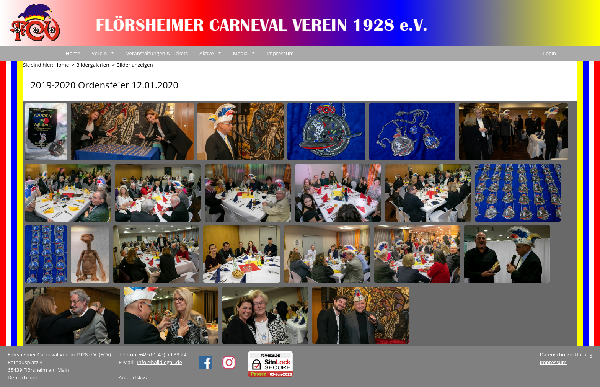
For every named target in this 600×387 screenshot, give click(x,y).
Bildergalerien (92, 64)
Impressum (280, 53)
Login (549, 53)
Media (240, 53)
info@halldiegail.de (159, 362)
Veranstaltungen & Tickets (157, 53)
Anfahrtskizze (135, 377)
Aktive (206, 53)
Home (73, 53)
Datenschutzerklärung (566, 354)
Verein (99, 53)
